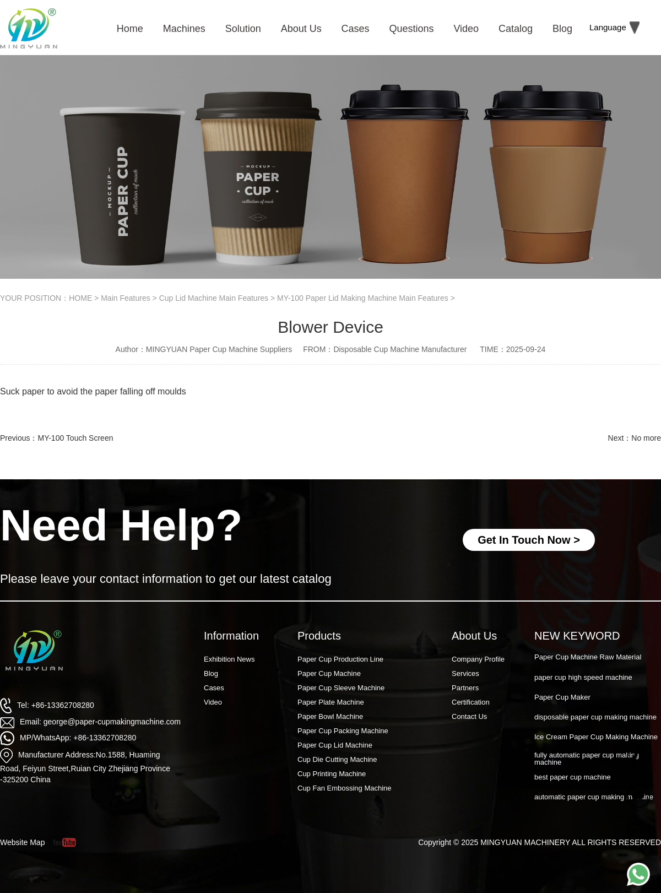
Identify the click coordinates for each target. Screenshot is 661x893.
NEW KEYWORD (577, 636)
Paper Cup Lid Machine (334, 745)
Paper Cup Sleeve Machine (340, 688)
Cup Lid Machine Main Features (213, 298)
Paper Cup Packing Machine (342, 731)
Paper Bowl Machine (330, 716)
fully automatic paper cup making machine (586, 760)
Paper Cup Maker (562, 698)
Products (319, 636)
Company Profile (478, 659)
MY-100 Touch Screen (75, 438)
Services (465, 673)
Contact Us (469, 716)
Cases (214, 688)
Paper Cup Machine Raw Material (587, 658)
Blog (211, 673)
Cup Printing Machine (331, 774)
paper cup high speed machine (583, 678)
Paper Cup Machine (329, 673)
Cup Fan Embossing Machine (344, 788)
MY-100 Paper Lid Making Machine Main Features (362, 298)
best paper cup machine (572, 778)
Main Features (125, 298)
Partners (465, 688)
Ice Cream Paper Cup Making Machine (596, 738)
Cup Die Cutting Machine (337, 759)
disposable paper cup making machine (595, 718)
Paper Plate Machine (330, 702)
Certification (471, 702)
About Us (474, 636)
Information (231, 636)
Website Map (22, 842)
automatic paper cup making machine (593, 798)
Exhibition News (229, 659)
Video (213, 702)
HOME (80, 298)
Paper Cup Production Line (340, 659)
